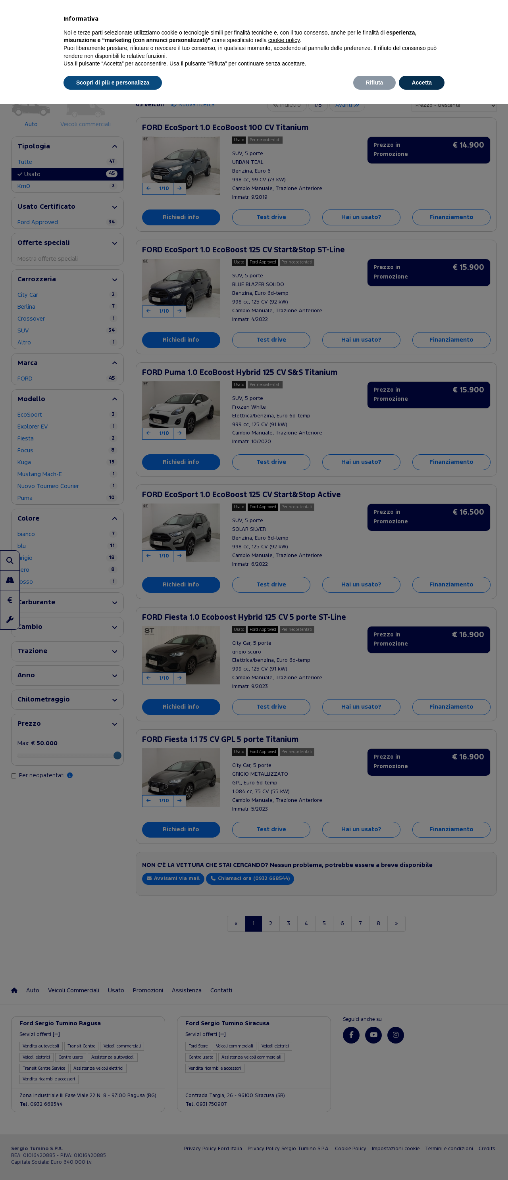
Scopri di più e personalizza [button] (112, 82)
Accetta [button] (422, 82)
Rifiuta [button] (374, 82)
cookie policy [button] (284, 40)
